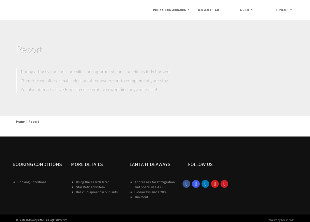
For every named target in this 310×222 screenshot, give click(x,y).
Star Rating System (90, 187)
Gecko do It (287, 220)
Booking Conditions (32, 182)
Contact (282, 10)
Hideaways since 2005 (150, 192)
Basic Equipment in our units (97, 192)
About (245, 10)
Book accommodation (170, 10)
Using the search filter (92, 182)
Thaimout (141, 197)
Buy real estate (209, 10)
